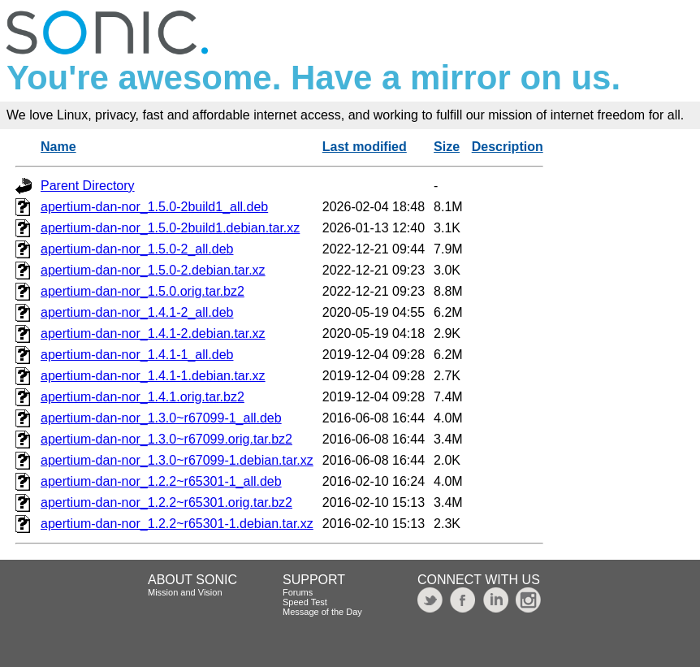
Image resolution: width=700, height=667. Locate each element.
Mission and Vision (185, 592)
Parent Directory (88, 186)
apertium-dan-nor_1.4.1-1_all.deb (137, 355)
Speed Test (305, 602)
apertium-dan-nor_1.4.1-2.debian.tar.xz (153, 333)
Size (447, 147)
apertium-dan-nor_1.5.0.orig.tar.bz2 (142, 291)
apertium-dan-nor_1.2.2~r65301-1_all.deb (161, 481)
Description (507, 147)
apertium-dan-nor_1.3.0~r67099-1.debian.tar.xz (177, 460)
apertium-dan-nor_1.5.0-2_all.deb (137, 249)
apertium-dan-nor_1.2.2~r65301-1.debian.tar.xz (177, 524)
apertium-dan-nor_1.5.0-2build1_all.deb (154, 207)
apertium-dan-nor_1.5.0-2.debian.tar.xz (153, 270)
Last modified (364, 147)
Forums (298, 592)
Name (58, 147)
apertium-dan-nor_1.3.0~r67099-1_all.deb (161, 418)
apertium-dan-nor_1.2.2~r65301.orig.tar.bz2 (166, 502)
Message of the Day (322, 612)
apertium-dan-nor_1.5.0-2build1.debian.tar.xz (170, 228)
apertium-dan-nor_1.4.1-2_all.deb (137, 312)
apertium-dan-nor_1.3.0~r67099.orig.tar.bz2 (166, 439)
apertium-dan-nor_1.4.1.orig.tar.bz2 (142, 397)
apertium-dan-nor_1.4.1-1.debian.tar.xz (153, 376)
